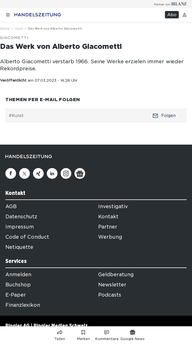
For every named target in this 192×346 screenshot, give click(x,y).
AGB (11, 206)
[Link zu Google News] (132, 334)
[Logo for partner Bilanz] (170, 3)
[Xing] (38, 173)
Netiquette (19, 247)
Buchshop (18, 285)
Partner (107, 227)
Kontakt (108, 216)
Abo (171, 14)
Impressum (19, 227)
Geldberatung (116, 274)
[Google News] (79, 173)
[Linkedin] (52, 173)
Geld (19, 28)
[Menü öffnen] (8, 15)
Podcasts (109, 295)
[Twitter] (24, 173)
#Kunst (16, 115)
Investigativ (113, 206)
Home (5, 28)
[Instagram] (66, 173)
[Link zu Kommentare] (107, 334)
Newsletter (112, 285)
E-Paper (15, 295)
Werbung (110, 237)
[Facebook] (10, 173)
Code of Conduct (27, 237)
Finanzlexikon (22, 305)
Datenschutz (21, 216)
